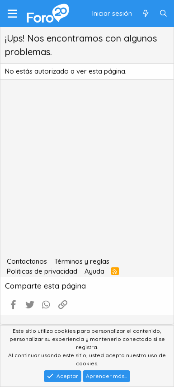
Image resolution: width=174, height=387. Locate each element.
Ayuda (94, 271)
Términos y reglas (81, 261)
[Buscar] (163, 13)
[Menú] (12, 13)
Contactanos (27, 261)
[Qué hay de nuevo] (145, 13)
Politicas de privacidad (42, 271)
